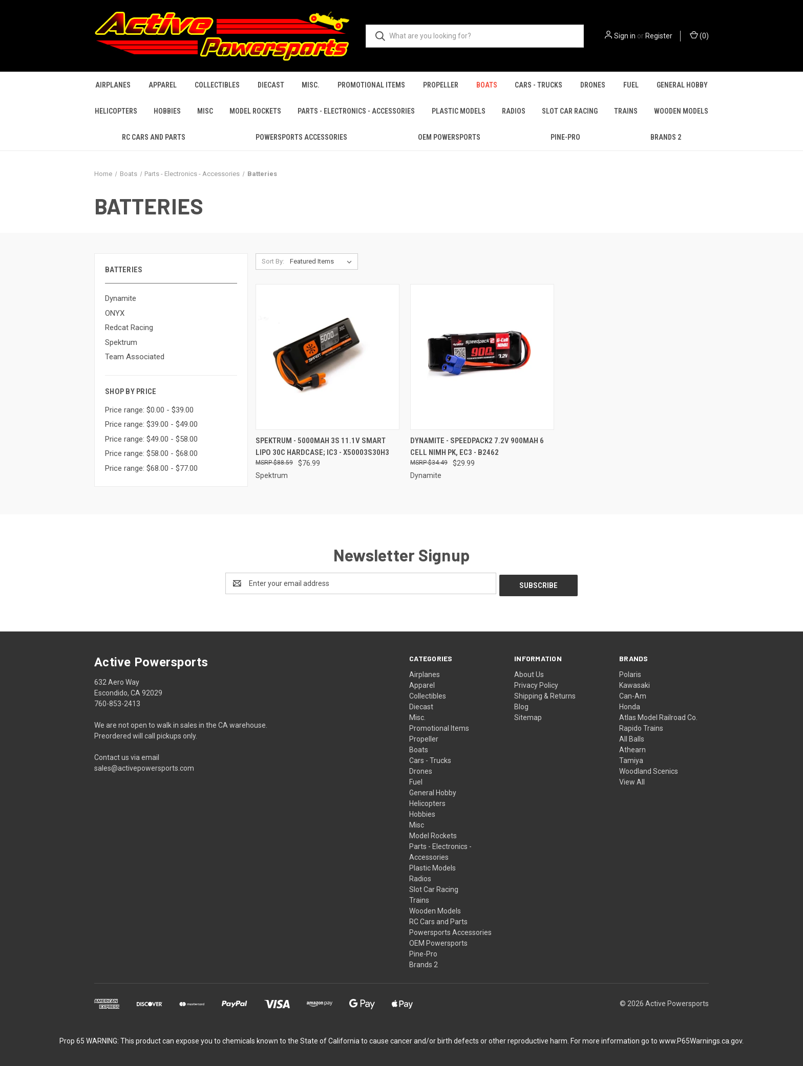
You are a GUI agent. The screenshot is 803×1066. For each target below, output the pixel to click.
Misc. (311, 85)
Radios (513, 111)
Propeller (440, 85)
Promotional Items (371, 85)
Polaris (630, 672)
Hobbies (167, 111)
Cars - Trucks (538, 85)
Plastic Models (458, 111)
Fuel (631, 85)
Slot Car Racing (570, 111)
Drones (592, 85)
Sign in (625, 36)
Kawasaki (634, 683)
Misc (205, 111)
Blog (521, 705)
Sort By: (273, 261)
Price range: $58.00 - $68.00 (151, 453)
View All (632, 780)
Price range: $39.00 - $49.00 (151, 424)
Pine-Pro (565, 137)
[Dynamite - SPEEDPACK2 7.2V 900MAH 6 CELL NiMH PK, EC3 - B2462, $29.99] (482, 357)
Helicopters (116, 111)
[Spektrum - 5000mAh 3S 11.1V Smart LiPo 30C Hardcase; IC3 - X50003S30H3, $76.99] (327, 357)
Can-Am (632, 694)
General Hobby (682, 85)
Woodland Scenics (648, 769)
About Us (529, 672)
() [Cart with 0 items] (699, 35)
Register (658, 36)
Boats (486, 85)
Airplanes (113, 85)
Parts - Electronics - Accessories (356, 111)
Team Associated (134, 356)
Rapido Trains (641, 726)
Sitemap (528, 715)
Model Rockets (255, 111)
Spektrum (121, 342)
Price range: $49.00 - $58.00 (151, 439)
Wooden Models (681, 111)
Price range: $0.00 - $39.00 (149, 410)
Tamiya (631, 758)
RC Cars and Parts (153, 137)
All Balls (631, 737)
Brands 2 (665, 137)
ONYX (114, 313)
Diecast (271, 85)
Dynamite (120, 298)
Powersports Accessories (301, 137)
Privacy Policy (536, 683)
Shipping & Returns (545, 694)
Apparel (163, 85)
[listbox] (322, 261)
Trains (626, 111)
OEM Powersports (449, 137)
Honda (629, 705)
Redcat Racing (129, 327)
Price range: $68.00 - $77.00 (151, 468)
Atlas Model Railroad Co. (658, 715)
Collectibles (217, 85)
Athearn (632, 748)
